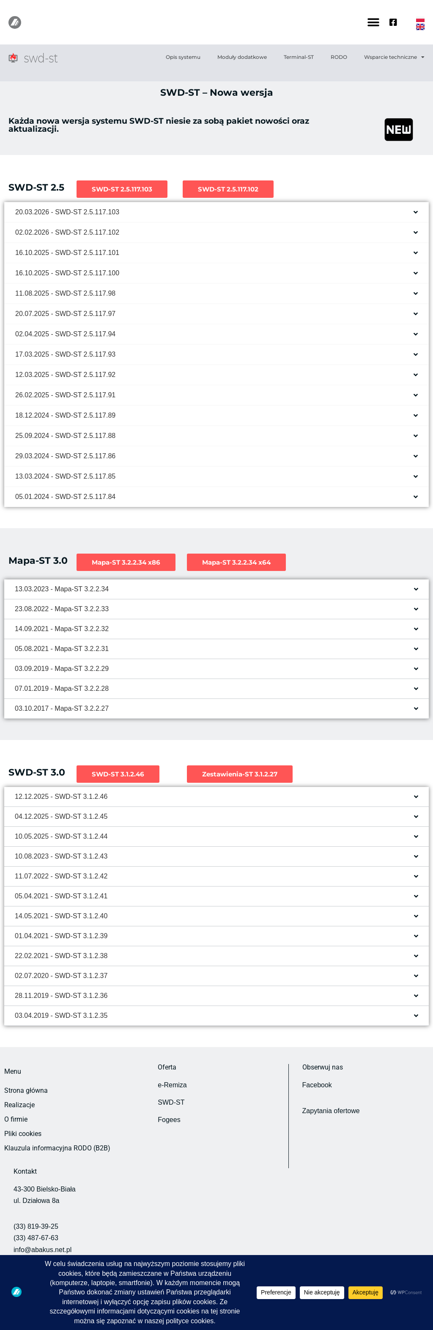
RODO (339, 57)
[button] (373, 22)
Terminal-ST (299, 57)
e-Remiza (172, 1085)
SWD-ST (171, 1102)
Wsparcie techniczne (394, 57)
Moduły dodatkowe (242, 57)
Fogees (169, 1119)
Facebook (317, 1085)
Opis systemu (183, 57)
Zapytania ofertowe (331, 1110)
